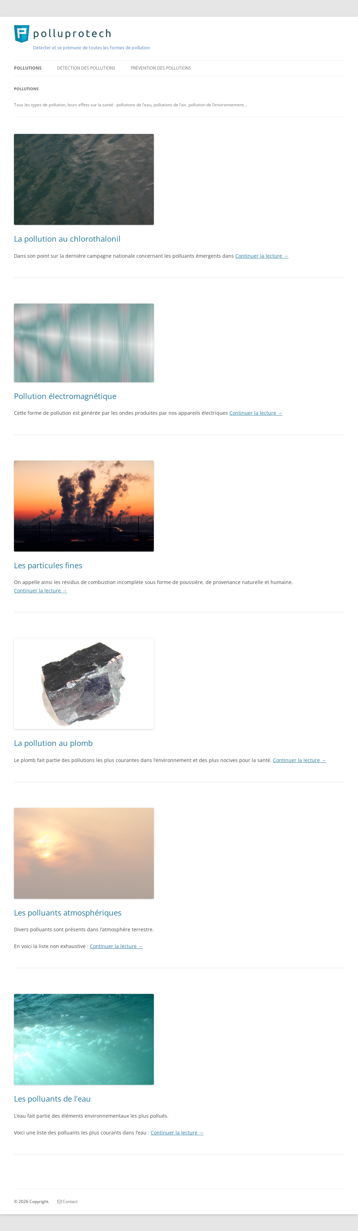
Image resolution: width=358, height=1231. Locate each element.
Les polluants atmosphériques (67, 912)
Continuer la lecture (261, 255)
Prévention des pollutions (161, 68)
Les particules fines (48, 565)
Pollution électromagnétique (65, 396)
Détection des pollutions (86, 68)
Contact (67, 1201)
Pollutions (28, 68)
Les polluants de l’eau (52, 1098)
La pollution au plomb (53, 743)
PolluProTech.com (54, 33)
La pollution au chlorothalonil (67, 238)
